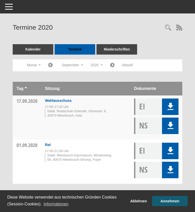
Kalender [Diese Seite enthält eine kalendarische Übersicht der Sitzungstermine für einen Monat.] (33, 49)
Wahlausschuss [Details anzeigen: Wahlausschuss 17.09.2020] (58, 101)
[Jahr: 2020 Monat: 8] (50, 65)
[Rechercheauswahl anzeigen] (168, 28)
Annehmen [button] (169, 201)
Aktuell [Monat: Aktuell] (127, 65)
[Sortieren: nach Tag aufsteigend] (26, 88)
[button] (170, 107)
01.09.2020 (27, 145)
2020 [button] (97, 65)
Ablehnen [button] (138, 201)
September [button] (72, 65)
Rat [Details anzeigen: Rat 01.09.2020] (48, 145)
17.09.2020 (27, 100)
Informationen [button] (56, 204)
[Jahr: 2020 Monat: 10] (112, 65)
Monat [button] (34, 65)
